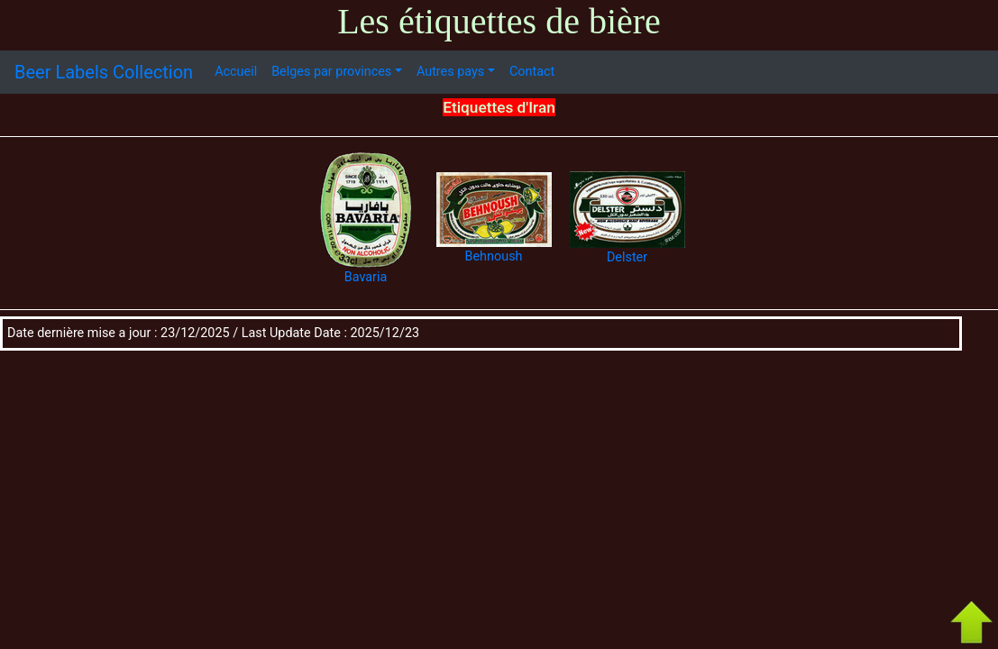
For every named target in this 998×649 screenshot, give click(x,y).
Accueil (236, 71)
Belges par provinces (331, 71)
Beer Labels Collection (103, 72)
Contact (531, 71)
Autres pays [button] (450, 71)
